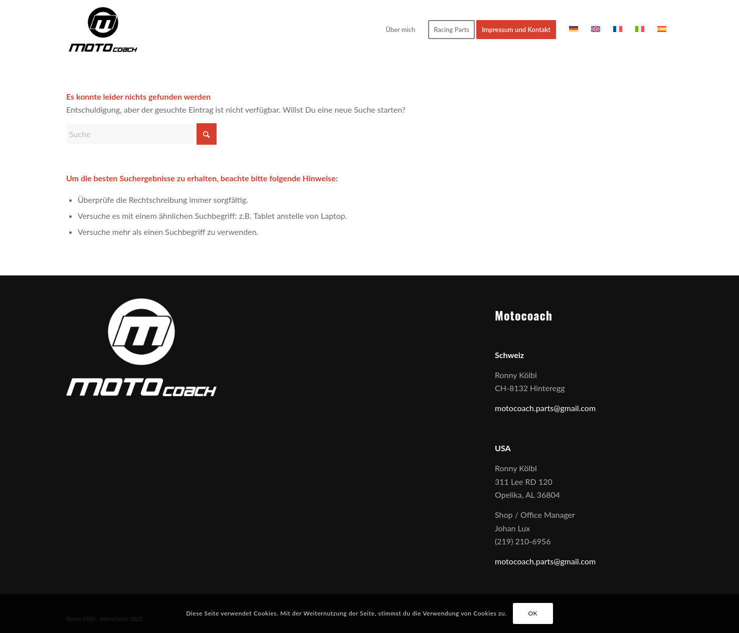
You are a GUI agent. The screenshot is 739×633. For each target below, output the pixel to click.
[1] (103, 29)
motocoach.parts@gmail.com (545, 408)
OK (532, 613)
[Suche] (141, 134)
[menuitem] (400, 29)
